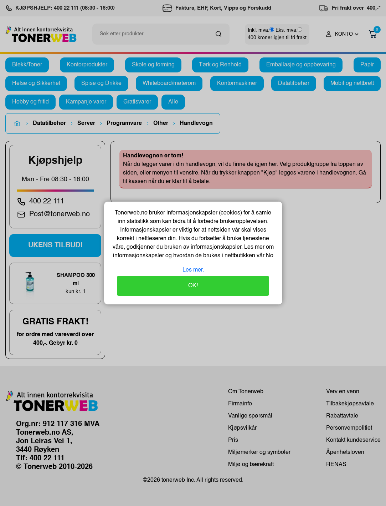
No (268, 256)
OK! (193, 286)
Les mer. (193, 270)
